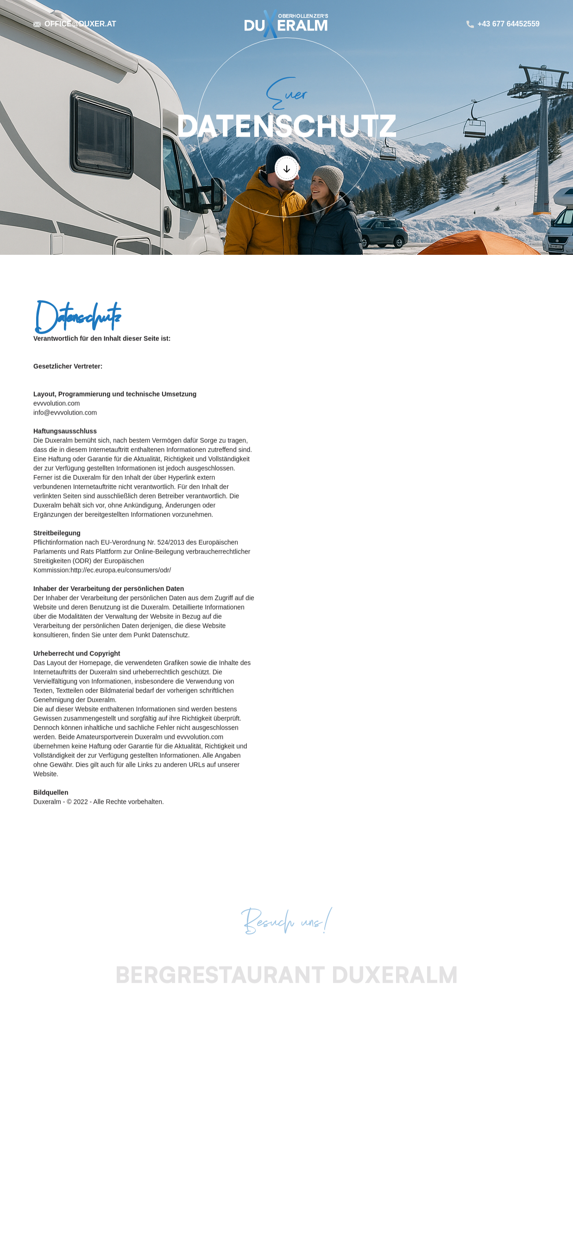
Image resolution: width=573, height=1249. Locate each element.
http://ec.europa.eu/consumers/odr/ (120, 570)
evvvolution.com (56, 403)
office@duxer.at (80, 24)
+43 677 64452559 (509, 24)
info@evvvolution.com (65, 412)
